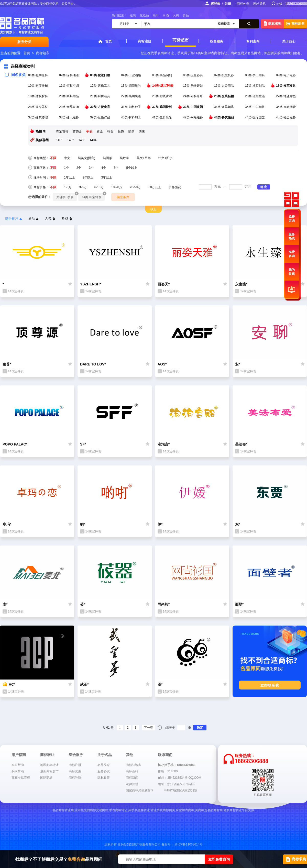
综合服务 (216, 41)
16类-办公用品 (224, 85)
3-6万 (82, 187)
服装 (133, 15)
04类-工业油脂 (131, 75)
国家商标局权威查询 (140, 790)
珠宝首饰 (62, 131)
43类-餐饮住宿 (224, 117)
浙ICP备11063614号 (188, 844)
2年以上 (88, 177)
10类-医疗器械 (38, 85)
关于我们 (288, 41)
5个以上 (131, 168)
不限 (53, 158)
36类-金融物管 (286, 107)
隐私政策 (103, 778)
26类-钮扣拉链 (255, 96)
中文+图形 (165, 158)
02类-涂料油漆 (69, 75)
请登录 (215, 3)
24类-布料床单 (193, 96)
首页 (108, 41)
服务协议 (103, 771)
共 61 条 (108, 727)
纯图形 (107, 158)
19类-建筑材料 (38, 96)
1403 (81, 140)
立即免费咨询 (219, 859)
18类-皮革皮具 (286, 85)
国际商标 (46, 778)
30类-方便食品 (100, 107)
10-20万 (116, 187)
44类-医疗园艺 (255, 117)
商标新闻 (132, 778)
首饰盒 (77, 131)
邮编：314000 (168, 771)
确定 (200, 727)
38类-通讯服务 (69, 117)
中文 (67, 158)
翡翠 (131, 131)
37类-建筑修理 (38, 117)
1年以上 (69, 177)
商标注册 (144, 41)
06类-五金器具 (193, 75)
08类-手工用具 (255, 75)
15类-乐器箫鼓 (193, 85)
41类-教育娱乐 (162, 117)
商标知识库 (133, 765)
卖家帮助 (18, 765)
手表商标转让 (164, 53)
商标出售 (295, 24)
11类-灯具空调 (69, 85)
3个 (91, 168)
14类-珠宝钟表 (163, 85)
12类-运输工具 (100, 85)
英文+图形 (144, 158)
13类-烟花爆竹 (131, 85)
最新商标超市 (49, 771)
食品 (186, 15)
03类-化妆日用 (100, 75)
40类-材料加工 (131, 117)
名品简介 (103, 765)
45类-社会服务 (286, 117)
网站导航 (259, 3)
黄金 (100, 131)
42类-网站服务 (193, 117)
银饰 (121, 131)
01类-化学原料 (38, 75)
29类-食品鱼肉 (69, 107)
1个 (66, 168)
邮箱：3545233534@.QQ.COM (179, 778)
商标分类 (243, 3)
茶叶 (156, 15)
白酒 (166, 15)
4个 (103, 168)
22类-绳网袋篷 (131, 96)
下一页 (148, 727)
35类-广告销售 (255, 107)
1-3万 (67, 187)
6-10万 (99, 187)
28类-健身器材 (38, 107)
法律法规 (132, 784)
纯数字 (124, 158)
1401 (59, 140)
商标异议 (75, 778)
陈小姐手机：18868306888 (176, 765)
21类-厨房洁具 (100, 96)
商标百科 (132, 771)
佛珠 (142, 131)
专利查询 (252, 41)
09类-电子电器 (286, 75)
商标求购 (272, 23)
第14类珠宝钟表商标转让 (209, 53)
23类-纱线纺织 (162, 96)
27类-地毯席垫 (286, 96)
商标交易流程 (21, 778)
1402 (70, 140)
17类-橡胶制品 (255, 85)
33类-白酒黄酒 (193, 107)
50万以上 (154, 187)
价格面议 (175, 187)
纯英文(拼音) (86, 158)
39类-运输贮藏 (100, 117)
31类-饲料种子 (131, 107)
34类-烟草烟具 (224, 107)
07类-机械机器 (224, 75)
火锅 (176, 15)
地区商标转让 (49, 765)
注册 (228, 3)
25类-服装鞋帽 (224, 96)
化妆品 (144, 15)
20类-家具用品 (69, 96)
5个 (116, 168)
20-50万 (135, 187)
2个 (78, 168)
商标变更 (75, 771)
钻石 (110, 131)
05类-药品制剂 (162, 75)
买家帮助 (18, 771)
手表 (89, 131)
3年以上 (106, 177)
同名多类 (15, 74)
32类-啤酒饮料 (162, 107)
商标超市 (180, 40)
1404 (93, 140)
